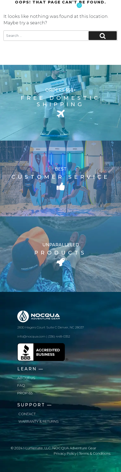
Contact (27, 414)
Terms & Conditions (94, 453)
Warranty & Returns (38, 421)
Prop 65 (24, 393)
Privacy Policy (65, 453)
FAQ (21, 385)
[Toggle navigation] (110, 7)
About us (26, 378)
